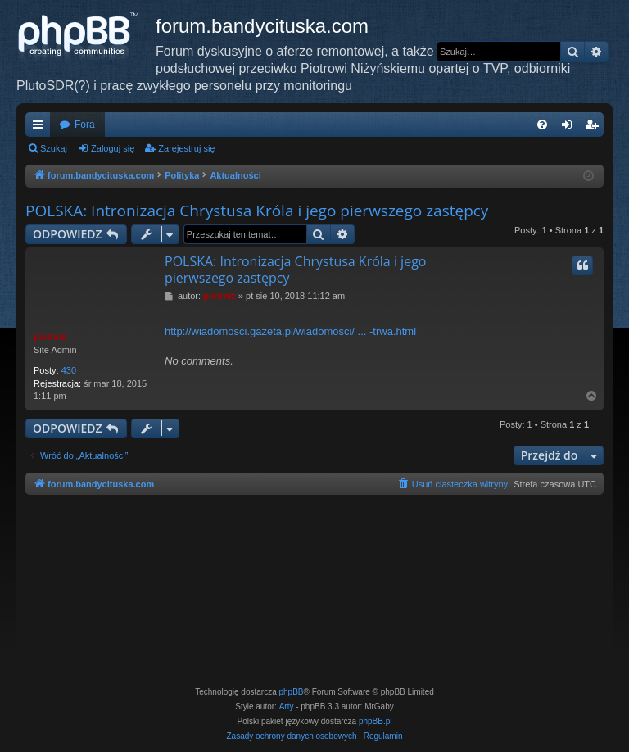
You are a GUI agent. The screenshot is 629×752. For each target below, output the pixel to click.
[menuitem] (542, 124)
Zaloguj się (112, 148)
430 (68, 370)
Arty (286, 706)
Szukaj (53, 148)
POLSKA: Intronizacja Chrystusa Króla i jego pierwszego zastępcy (256, 210)
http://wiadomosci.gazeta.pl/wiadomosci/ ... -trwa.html (290, 331)
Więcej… (41, 128)
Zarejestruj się (186, 148)
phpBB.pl (375, 721)
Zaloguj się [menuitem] (570, 128)
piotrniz (50, 337)
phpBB (291, 691)
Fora (85, 124)
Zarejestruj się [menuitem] (595, 128)
